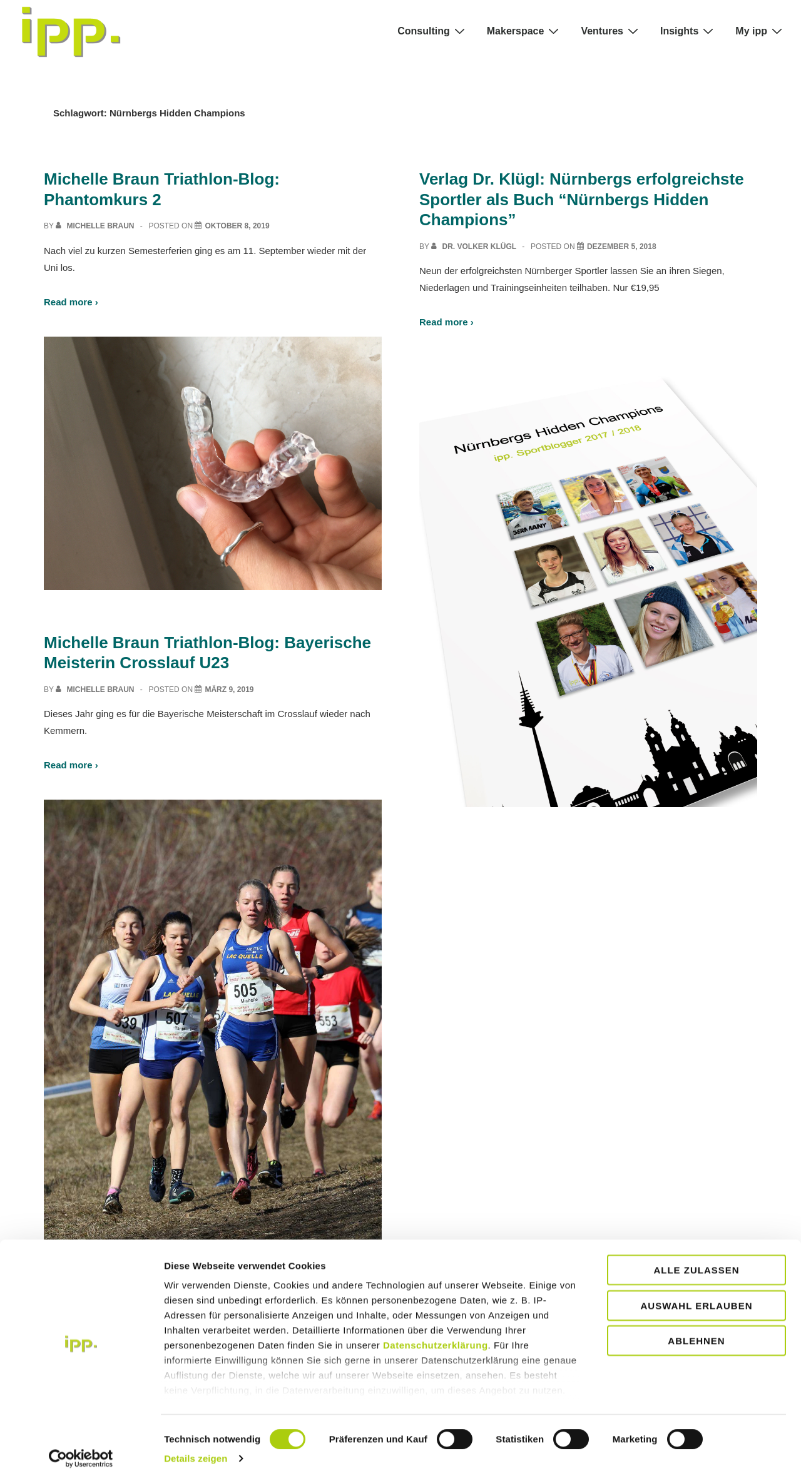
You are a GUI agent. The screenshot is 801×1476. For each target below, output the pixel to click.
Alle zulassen (696, 1263)
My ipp (760, 30)
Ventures (611, 30)
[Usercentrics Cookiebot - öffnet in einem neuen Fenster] (81, 1451)
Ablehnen (696, 1334)
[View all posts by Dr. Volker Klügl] (474, 246)
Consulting (432, 30)
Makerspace (525, 30)
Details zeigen (195, 1451)
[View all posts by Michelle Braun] (96, 225)
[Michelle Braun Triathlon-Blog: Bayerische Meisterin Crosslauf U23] (229, 689)
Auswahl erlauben (696, 1298)
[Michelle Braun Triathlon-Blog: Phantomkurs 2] (237, 225)
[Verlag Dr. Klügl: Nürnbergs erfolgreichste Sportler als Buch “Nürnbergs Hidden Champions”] (621, 246)
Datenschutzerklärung (435, 1338)
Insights (688, 30)
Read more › (71, 302)
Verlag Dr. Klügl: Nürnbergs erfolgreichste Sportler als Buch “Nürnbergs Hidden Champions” (581, 199)
